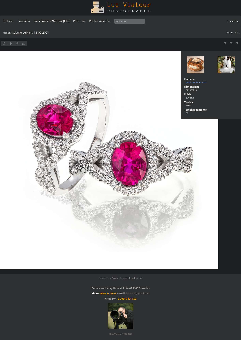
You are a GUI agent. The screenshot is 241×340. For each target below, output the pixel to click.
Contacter (24, 21)
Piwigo (115, 278)
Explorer (8, 21)
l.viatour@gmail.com (137, 293)
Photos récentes (99, 21)
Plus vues (79, 21)
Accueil (6, 32)
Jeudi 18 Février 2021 (196, 82)
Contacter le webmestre (130, 278)
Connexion (232, 21)
